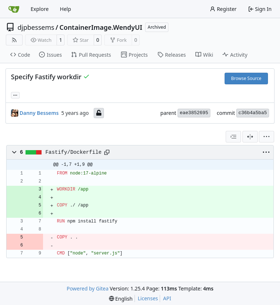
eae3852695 (194, 113)
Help (65, 8)
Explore (39, 8)
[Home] (14, 9)
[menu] (266, 137)
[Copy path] (107, 152)
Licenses (148, 298)
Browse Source (246, 78)
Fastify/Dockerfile (74, 152)
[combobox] (233, 137)
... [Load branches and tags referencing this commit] (15, 94)
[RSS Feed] (14, 40)
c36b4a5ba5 (252, 113)
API (167, 298)
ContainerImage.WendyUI (100, 27)
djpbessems (36, 27)
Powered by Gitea (88, 288)
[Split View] (250, 137)
